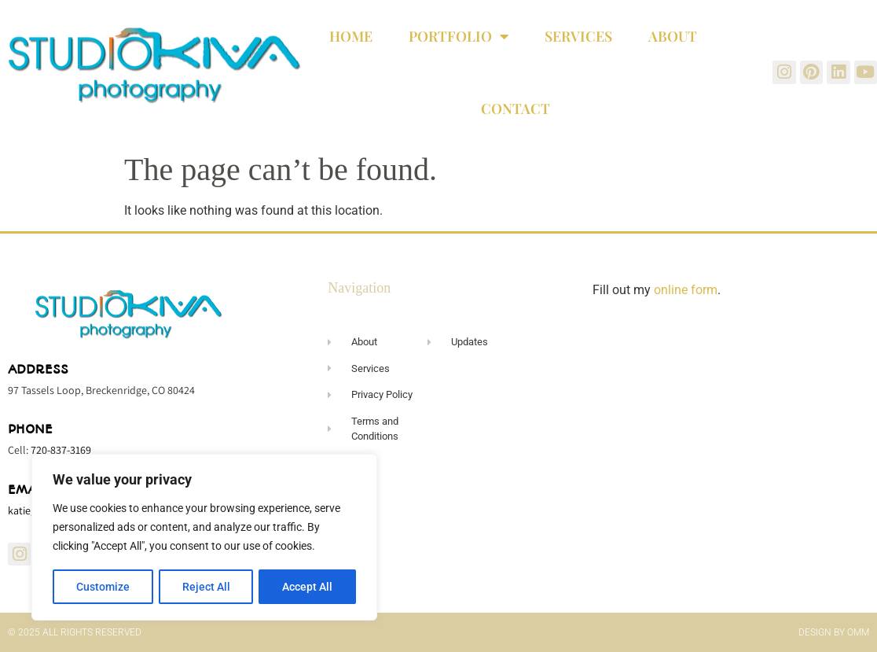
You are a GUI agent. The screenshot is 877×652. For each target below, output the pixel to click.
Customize (103, 586)
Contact (515, 108)
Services (578, 36)
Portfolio (458, 36)
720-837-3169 (61, 450)
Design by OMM (833, 632)
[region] (204, 538)
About (672, 36)
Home (350, 36)
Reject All (206, 586)
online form (685, 289)
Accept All (308, 586)
